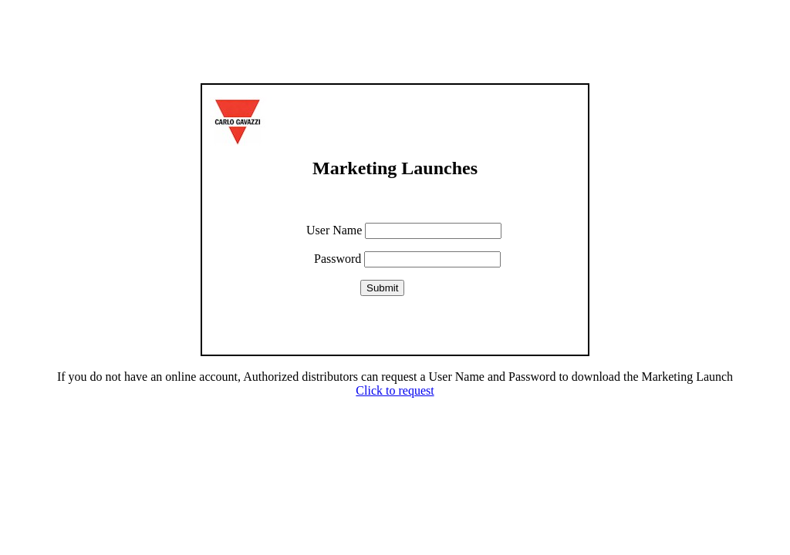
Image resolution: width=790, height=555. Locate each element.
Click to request (395, 390)
